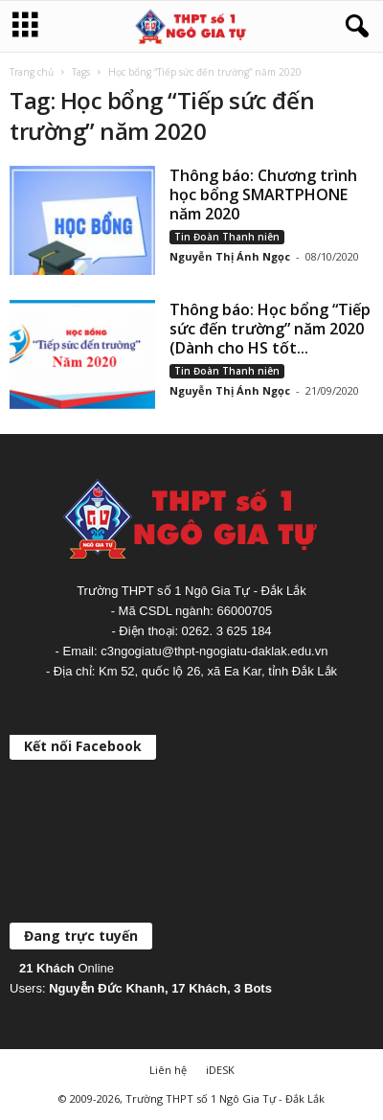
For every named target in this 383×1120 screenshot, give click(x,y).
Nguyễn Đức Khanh (107, 988)
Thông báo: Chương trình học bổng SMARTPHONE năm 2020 (263, 194)
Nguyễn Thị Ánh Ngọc (229, 256)
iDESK (220, 1070)
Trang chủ (32, 72)
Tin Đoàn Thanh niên (227, 236)
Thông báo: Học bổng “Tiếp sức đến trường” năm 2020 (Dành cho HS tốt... (270, 328)
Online (66, 968)
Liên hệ (168, 1070)
